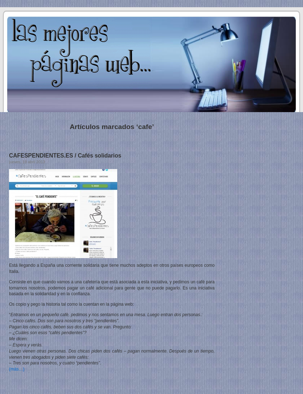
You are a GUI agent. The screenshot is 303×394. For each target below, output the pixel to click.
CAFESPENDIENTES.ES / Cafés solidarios (65, 155)
